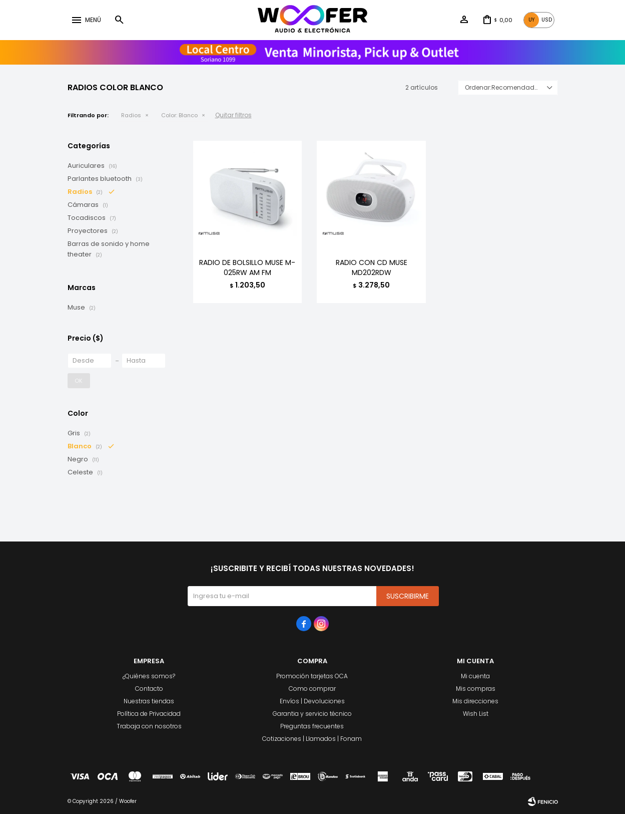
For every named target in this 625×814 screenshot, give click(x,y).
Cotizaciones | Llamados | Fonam (312, 738)
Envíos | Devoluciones (312, 701)
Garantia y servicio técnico (312, 713)
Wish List (475, 713)
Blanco (179, 115)
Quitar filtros (233, 115)
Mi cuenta (475, 676)
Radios (131, 115)
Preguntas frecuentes (312, 726)
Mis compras (475, 688)
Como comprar (312, 688)
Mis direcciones (475, 701)
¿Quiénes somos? (149, 676)
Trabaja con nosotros (149, 726)
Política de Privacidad (149, 713)
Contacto (149, 688)
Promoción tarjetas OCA (312, 676)
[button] (119, 20)
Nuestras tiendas (149, 701)
